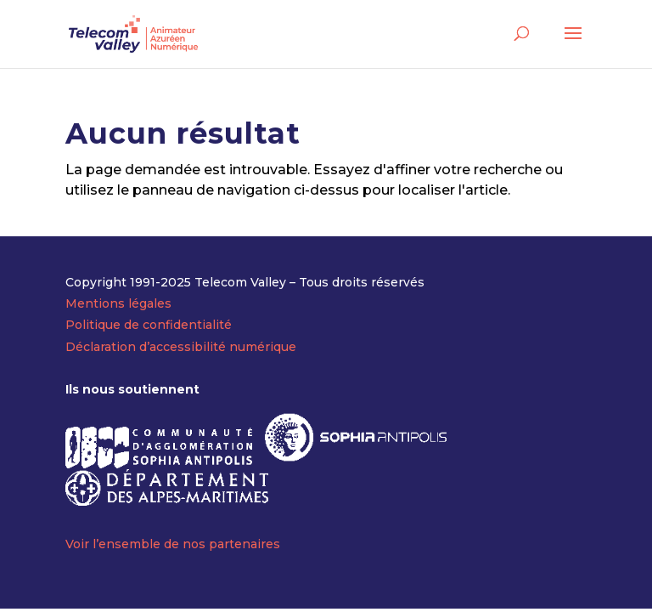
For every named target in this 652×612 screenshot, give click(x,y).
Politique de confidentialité (148, 324)
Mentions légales (118, 303)
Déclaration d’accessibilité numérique (180, 346)
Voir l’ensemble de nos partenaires (172, 544)
